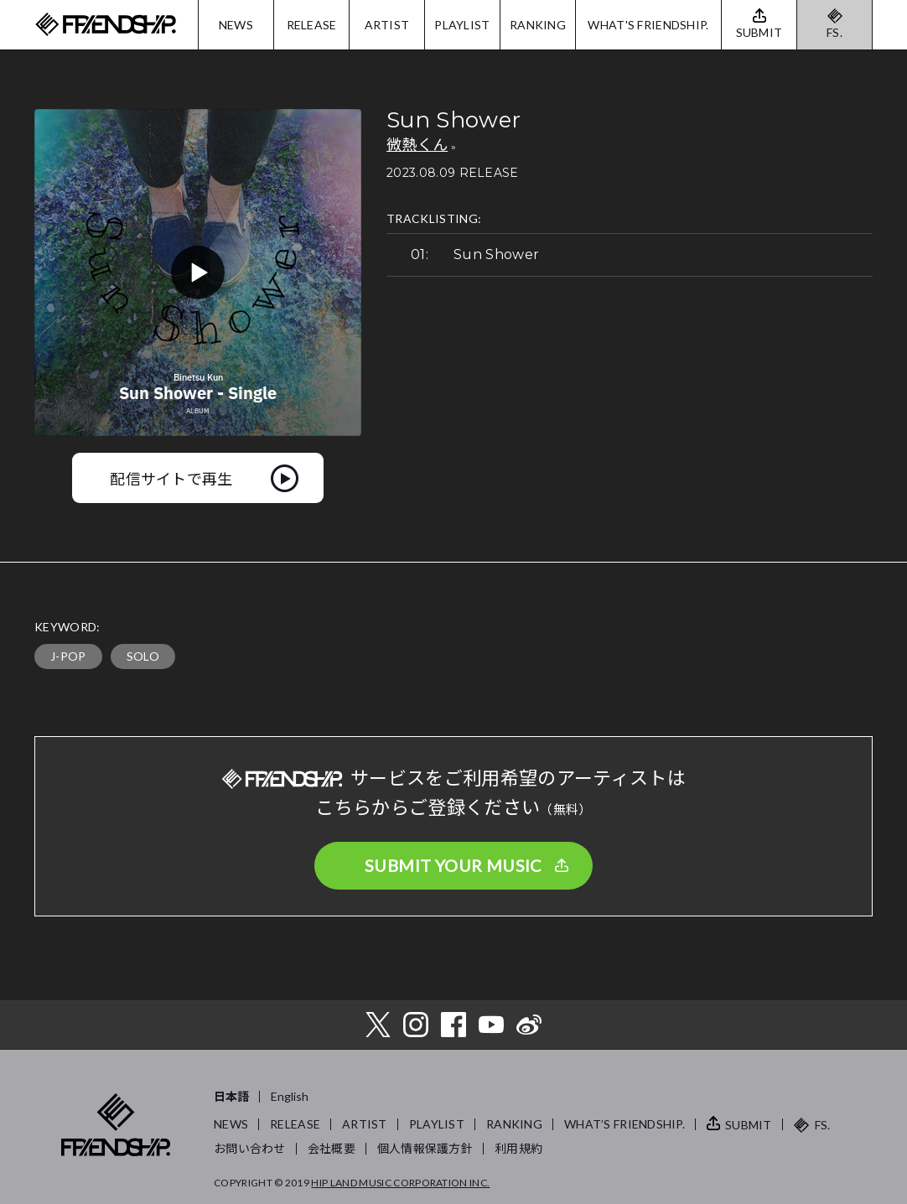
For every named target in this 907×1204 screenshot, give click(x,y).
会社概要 (331, 1148)
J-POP (68, 656)
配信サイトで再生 (171, 478)
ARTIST (387, 25)
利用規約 (518, 1148)
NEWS (236, 25)
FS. (834, 32)
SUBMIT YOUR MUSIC (453, 865)
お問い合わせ (250, 1148)
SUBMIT (748, 1125)
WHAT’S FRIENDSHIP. (624, 1124)
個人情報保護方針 (425, 1148)
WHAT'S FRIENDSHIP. (648, 25)
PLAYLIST (462, 25)
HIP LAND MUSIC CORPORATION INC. (400, 1182)
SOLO (143, 656)
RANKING (538, 25)
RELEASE (312, 25)
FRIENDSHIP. (105, 25)
